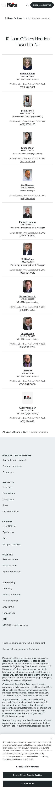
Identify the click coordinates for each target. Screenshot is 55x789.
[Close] (51, 738)
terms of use (17, 759)
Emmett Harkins (27, 222)
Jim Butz (27, 370)
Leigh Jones (27, 110)
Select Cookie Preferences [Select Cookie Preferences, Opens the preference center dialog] (27, 767)
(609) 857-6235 (27, 124)
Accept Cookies (27, 783)
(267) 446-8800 (27, 235)
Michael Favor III (27, 296)
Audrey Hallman (27, 407)
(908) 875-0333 (27, 310)
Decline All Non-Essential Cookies (27, 775)
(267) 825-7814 (27, 161)
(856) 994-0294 (27, 347)
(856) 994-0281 (27, 421)
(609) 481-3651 (27, 87)
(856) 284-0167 (27, 198)
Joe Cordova (27, 185)
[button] (3, 5)
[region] (27, 761)
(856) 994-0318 (27, 272)
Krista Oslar (27, 147)
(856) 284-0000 (27, 384)
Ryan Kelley (27, 333)
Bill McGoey (27, 259)
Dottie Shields (27, 73)
